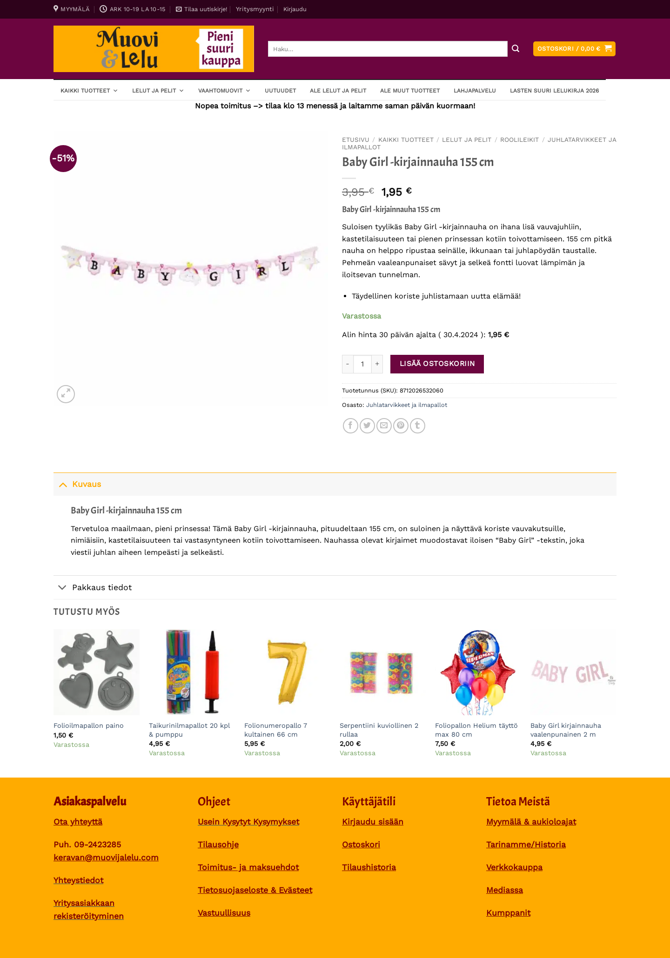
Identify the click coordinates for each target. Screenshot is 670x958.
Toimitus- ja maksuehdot (248, 867)
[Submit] (515, 49)
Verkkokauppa (514, 867)
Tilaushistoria (369, 867)
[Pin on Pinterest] (401, 425)
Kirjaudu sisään (372, 821)
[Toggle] (63, 484)
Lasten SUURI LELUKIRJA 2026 (554, 90)
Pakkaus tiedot (93, 588)
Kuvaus (77, 484)
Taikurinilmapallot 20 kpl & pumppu (189, 730)
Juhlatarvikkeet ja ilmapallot (406, 404)
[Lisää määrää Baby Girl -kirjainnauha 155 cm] (377, 364)
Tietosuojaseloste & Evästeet (255, 890)
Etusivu (355, 139)
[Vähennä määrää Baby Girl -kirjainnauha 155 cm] (347, 364)
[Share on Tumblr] (417, 425)
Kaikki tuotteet (89, 90)
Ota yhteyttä (78, 821)
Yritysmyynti (255, 9)
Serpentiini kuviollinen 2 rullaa (379, 730)
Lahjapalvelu (475, 90)
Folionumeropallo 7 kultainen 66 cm (275, 730)
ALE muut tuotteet (410, 90)
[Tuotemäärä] (362, 364)
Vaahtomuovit (224, 90)
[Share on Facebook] (350, 425)
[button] (201, 9)
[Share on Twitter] (367, 425)
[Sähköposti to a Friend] (384, 425)
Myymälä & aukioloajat (531, 821)
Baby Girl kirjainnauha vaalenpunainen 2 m (565, 730)
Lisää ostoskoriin (437, 363)
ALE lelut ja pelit (338, 90)
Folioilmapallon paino (89, 725)
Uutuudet (280, 90)
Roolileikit (519, 139)
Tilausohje (218, 844)
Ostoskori (361, 844)
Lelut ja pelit (158, 90)
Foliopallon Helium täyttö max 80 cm (476, 730)
